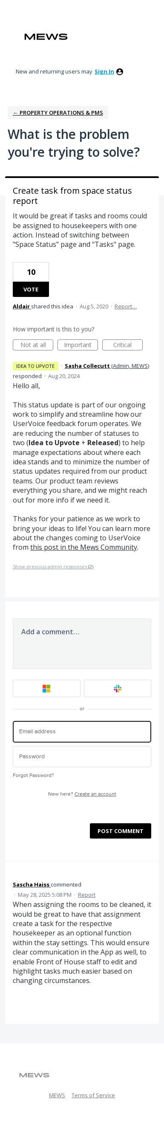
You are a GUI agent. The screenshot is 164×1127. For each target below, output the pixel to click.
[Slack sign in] (118, 688)
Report (86, 894)
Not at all (37, 345)
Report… (126, 306)
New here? (82, 794)
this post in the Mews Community (83, 547)
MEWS (57, 1095)
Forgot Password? (33, 775)
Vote (30, 289)
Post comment (121, 831)
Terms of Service (93, 1095)
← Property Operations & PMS (58, 112)
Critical (128, 345)
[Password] (82, 757)
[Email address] (82, 732)
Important (81, 345)
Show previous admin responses (53, 566)
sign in (104, 71)
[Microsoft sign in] (47, 688)
